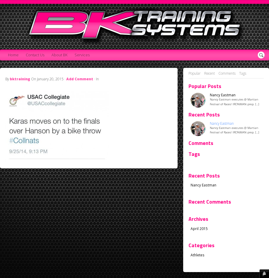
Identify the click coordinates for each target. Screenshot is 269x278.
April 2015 (199, 228)
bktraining (20, 78)
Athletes (197, 255)
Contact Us (35, 54)
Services (82, 54)
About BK (59, 54)
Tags (242, 73)
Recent (209, 73)
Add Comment (79, 78)
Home (13, 54)
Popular (195, 73)
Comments (227, 73)
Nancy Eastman (223, 95)
